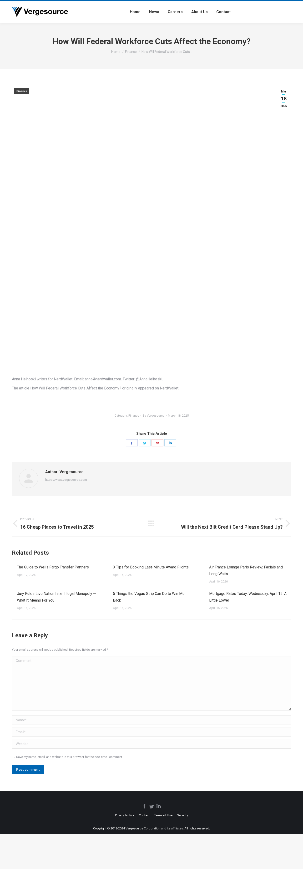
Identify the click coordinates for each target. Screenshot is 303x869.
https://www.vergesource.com (66, 479)
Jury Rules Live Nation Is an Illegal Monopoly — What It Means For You (56, 597)
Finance (21, 91)
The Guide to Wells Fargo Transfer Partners (53, 567)
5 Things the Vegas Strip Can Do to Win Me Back (149, 597)
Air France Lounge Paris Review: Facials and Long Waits (246, 570)
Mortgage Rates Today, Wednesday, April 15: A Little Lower (248, 597)
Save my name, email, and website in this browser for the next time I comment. (69, 757)
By (153, 415)
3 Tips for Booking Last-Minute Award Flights (151, 567)
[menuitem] (135, 11)
